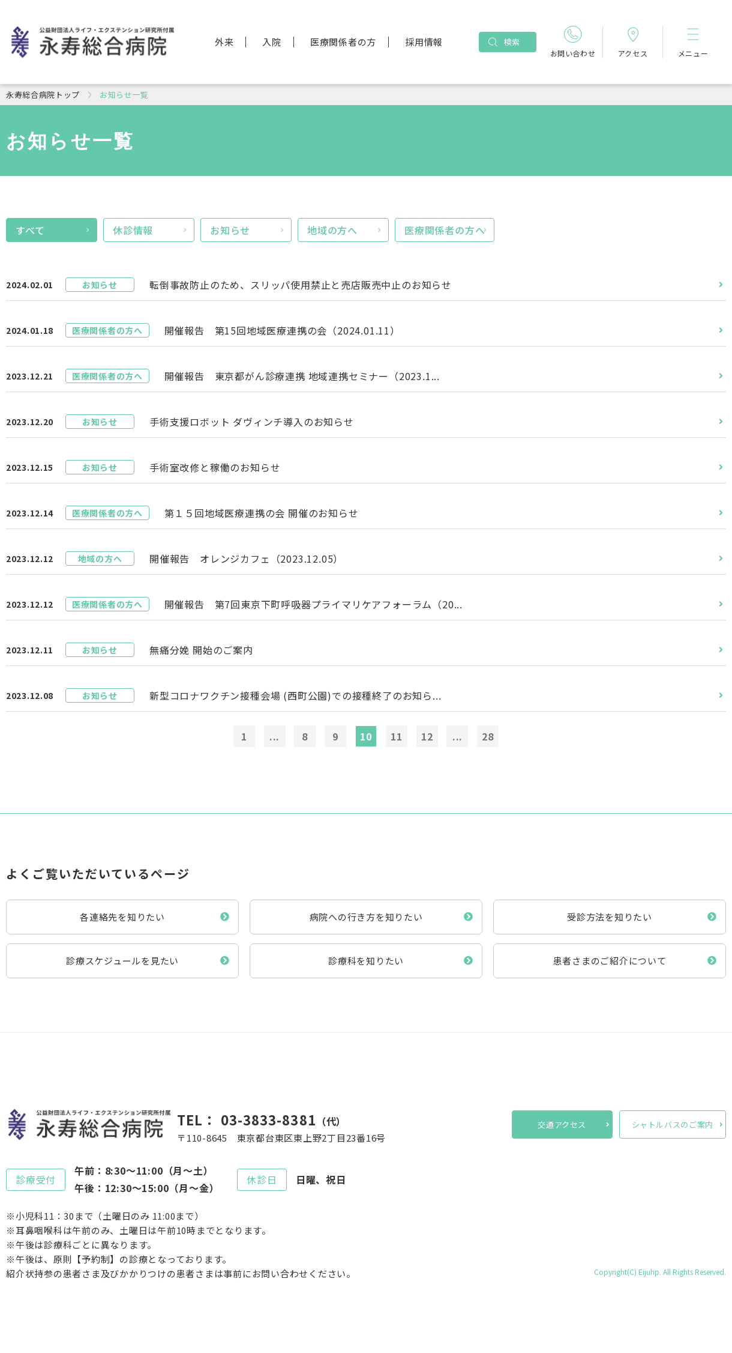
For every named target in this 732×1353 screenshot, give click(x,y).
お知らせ (230, 230)
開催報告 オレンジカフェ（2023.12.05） (246, 558)
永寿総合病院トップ (43, 94)
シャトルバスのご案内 (673, 1124)
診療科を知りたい (366, 960)
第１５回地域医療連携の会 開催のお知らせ (261, 513)
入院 (271, 41)
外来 (224, 41)
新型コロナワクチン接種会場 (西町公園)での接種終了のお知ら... (295, 695)
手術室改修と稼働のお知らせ (214, 467)
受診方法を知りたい (609, 916)
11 (397, 736)
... (274, 736)
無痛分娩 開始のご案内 (201, 650)
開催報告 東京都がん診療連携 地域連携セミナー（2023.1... (302, 376)
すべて (30, 230)
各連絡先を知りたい (122, 916)
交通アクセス (562, 1124)
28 (488, 736)
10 (366, 736)
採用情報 (424, 41)
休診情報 (133, 230)
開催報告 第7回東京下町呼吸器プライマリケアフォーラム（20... (313, 604)
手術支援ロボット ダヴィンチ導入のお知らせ (251, 421)
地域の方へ (332, 230)
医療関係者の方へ (444, 230)
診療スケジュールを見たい (122, 960)
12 (427, 736)
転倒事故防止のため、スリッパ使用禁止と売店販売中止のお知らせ (300, 284)
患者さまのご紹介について (610, 960)
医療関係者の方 (343, 41)
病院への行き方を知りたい (366, 916)
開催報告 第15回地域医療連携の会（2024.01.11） (282, 330)
